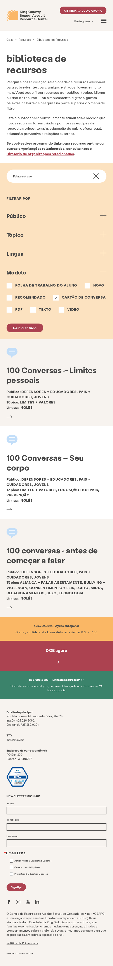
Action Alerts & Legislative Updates (33, 860)
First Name (13, 820)
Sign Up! (16, 887)
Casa (10, 39)
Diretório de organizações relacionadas (40, 154)
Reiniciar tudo (25, 328)
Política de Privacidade (22, 943)
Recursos (25, 39)
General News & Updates (27, 867)
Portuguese (82, 21)
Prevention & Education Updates (31, 873)
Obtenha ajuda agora (83, 10)
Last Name (12, 836)
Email (11, 804)
